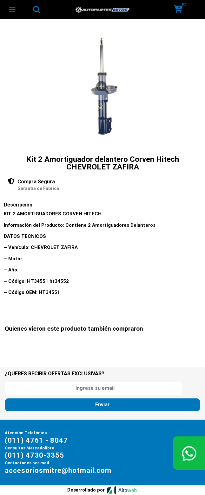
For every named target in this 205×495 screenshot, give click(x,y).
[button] (180, 9)
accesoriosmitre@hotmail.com (58, 470)
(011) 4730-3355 (34, 455)
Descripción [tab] (18, 205)
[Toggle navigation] (36, 9)
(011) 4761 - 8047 (36, 440)
